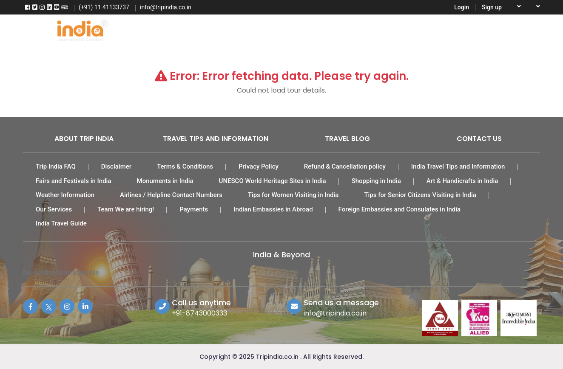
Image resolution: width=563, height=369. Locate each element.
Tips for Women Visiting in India (293, 195)
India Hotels (296, 29)
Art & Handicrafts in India (462, 181)
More (491, 29)
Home (147, 29)
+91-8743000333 (199, 313)
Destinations (447, 29)
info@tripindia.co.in (335, 313)
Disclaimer (116, 166)
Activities (396, 29)
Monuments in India (165, 181)
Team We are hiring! (125, 209)
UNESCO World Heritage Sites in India (272, 181)
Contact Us (479, 139)
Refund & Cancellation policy (345, 166)
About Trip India (84, 139)
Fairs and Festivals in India (73, 181)
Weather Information (65, 195)
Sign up (492, 7)
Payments (193, 209)
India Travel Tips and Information (458, 166)
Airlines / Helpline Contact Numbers (171, 195)
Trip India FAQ (56, 166)
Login (461, 7)
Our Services (54, 209)
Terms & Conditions (185, 166)
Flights (187, 29)
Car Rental (348, 29)
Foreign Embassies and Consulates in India (399, 209)
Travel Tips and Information (215, 139)
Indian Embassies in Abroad (273, 209)
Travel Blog (347, 139)
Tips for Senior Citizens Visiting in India (420, 195)
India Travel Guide (61, 223)
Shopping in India (376, 181)
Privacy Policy (259, 166)
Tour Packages (238, 29)
